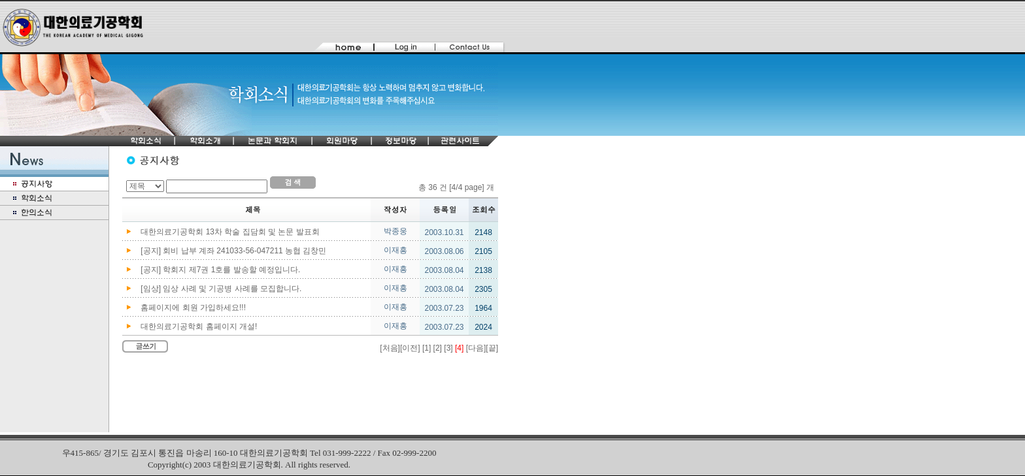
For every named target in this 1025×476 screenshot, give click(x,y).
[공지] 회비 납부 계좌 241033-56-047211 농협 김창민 (233, 250)
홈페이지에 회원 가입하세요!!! (193, 307)
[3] (448, 348)
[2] (437, 348)
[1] (426, 348)
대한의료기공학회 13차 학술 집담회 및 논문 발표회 (230, 231)
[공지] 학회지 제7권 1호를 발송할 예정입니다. (220, 269)
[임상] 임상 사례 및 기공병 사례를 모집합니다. (221, 288)
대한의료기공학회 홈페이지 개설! (199, 326)
